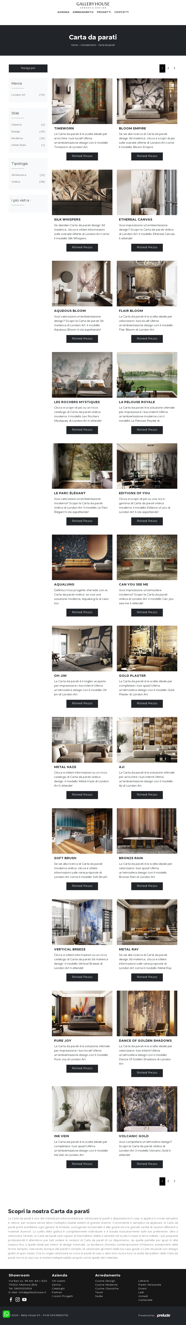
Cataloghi (58, 1288)
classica (27, 125)
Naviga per (28, 68)
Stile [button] (15, 113)
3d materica (27, 175)
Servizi (56, 1285)
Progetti (104, 12)
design (27, 132)
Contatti (121, 12)
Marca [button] (16, 83)
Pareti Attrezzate (149, 1285)
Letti (141, 1292)
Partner (57, 1292)
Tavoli (99, 1292)
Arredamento (83, 12)
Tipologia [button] (19, 164)
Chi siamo (58, 1281)
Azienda (63, 12)
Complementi (88, 45)
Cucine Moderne (106, 1285)
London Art (27, 95)
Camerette (145, 1300)
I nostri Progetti (62, 1296)
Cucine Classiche (107, 1288)
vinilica (27, 182)
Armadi (143, 1296)
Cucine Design (105, 1281)
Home (74, 45)
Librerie (143, 1281)
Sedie (99, 1296)
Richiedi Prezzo (82, 156)
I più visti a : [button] (21, 200)
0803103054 (23, 1288)
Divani (142, 1288)
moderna (27, 138)
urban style (27, 145)
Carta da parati (106, 45)
